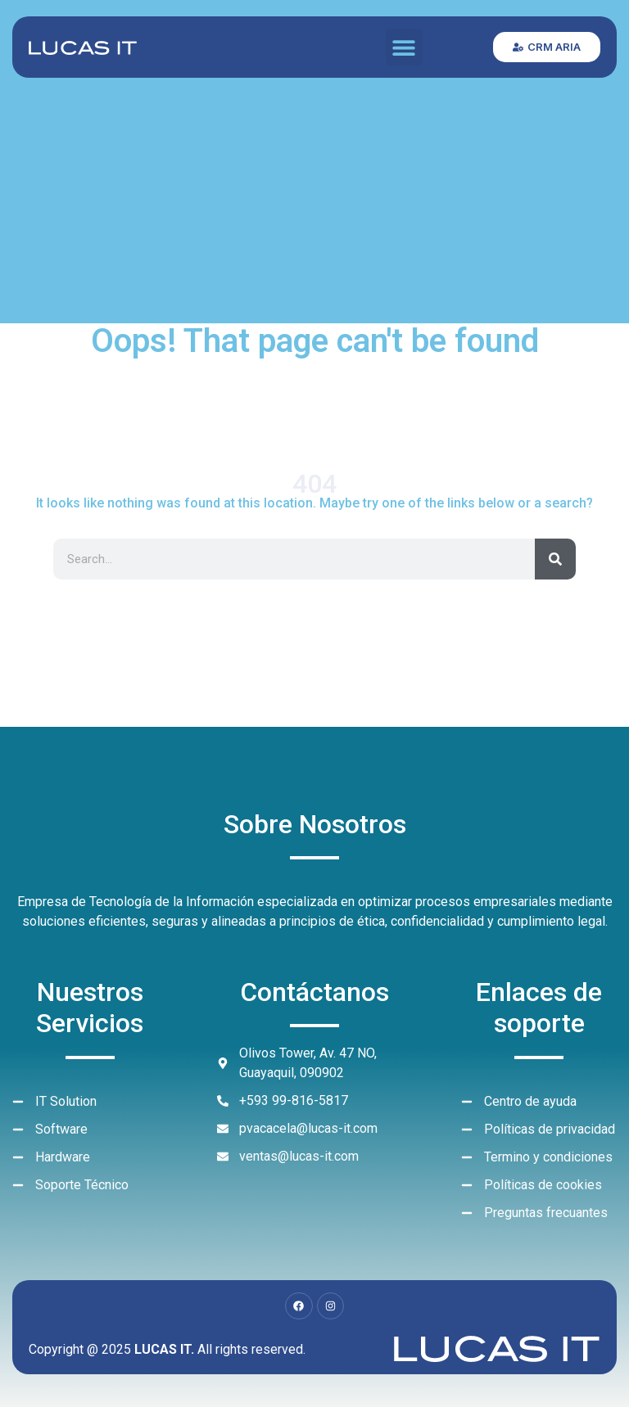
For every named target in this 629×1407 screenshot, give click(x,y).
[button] (404, 47)
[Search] (555, 559)
